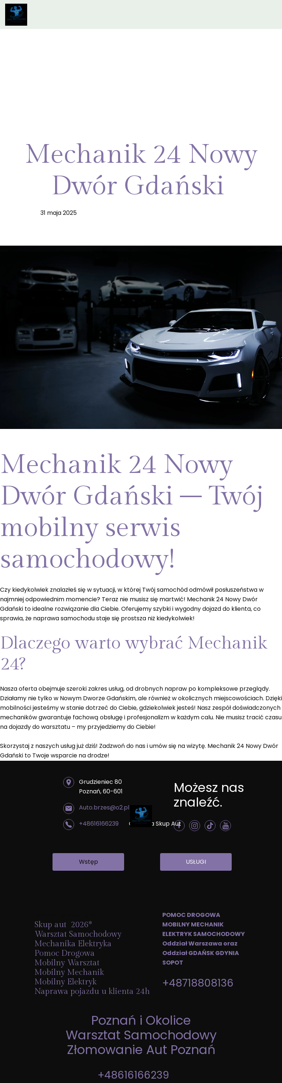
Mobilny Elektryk (67, 982)
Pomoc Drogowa (66, 953)
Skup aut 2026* (63, 924)
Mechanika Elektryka (74, 943)
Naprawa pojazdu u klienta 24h (92, 991)
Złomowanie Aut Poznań (141, 1049)
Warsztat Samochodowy (141, 1035)
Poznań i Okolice (141, 1020)
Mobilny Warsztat (68, 963)
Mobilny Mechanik (69, 972)
